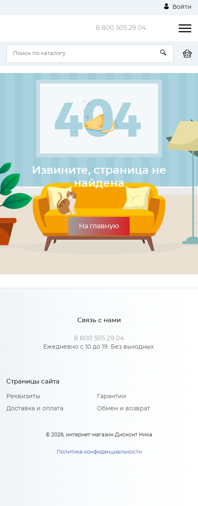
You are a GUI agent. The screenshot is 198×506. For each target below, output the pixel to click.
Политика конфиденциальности (99, 451)
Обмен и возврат (123, 409)
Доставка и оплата (34, 409)
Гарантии (111, 396)
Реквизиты (23, 396)
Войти (178, 6)
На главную (99, 226)
